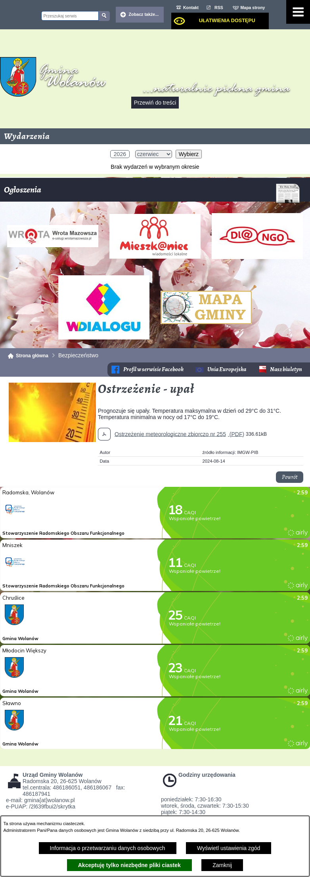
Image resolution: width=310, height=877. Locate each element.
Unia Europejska (226, 369)
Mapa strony (253, 7)
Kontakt (191, 7)
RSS (218, 7)
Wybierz (189, 154)
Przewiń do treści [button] (155, 102)
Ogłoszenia (152, 193)
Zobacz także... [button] (144, 14)
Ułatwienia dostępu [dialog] (227, 20)
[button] (52, 440)
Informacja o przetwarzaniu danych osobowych (107, 848)
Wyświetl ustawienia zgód (228, 848)
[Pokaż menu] (298, 12)
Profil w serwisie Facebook (153, 369)
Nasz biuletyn (286, 369)
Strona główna (32, 355)
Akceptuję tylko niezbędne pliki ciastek (129, 865)
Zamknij (222, 865)
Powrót (289, 477)
